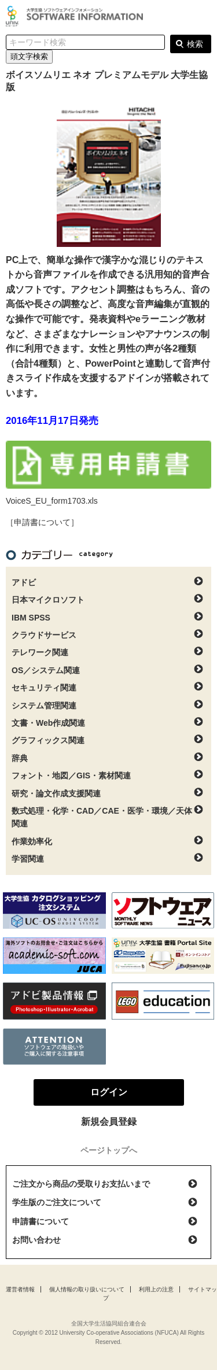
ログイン (202, 17)
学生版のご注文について (56, 1202)
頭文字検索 (29, 56)
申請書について (40, 1221)
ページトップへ (108, 1150)
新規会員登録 (109, 1122)
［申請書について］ (42, 522)
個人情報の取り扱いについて (86, 1289)
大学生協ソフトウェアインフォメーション (76, 16)
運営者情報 (20, 1289)
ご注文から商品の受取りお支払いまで (81, 1183)
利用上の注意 (156, 1289)
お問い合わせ (36, 1240)
